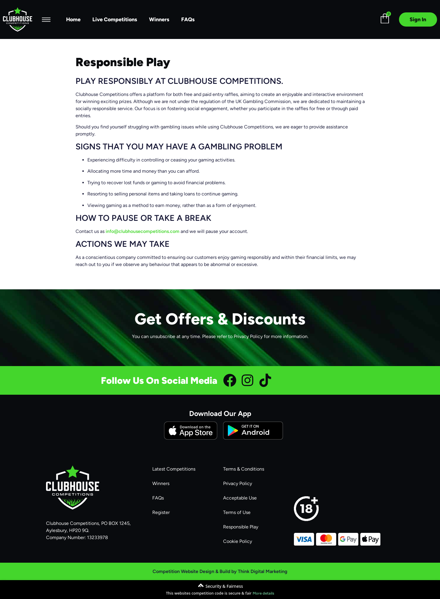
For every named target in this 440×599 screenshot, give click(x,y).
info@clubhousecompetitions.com (142, 231)
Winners (159, 19)
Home (73, 19)
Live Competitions (114, 19)
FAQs (188, 19)
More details (263, 593)
